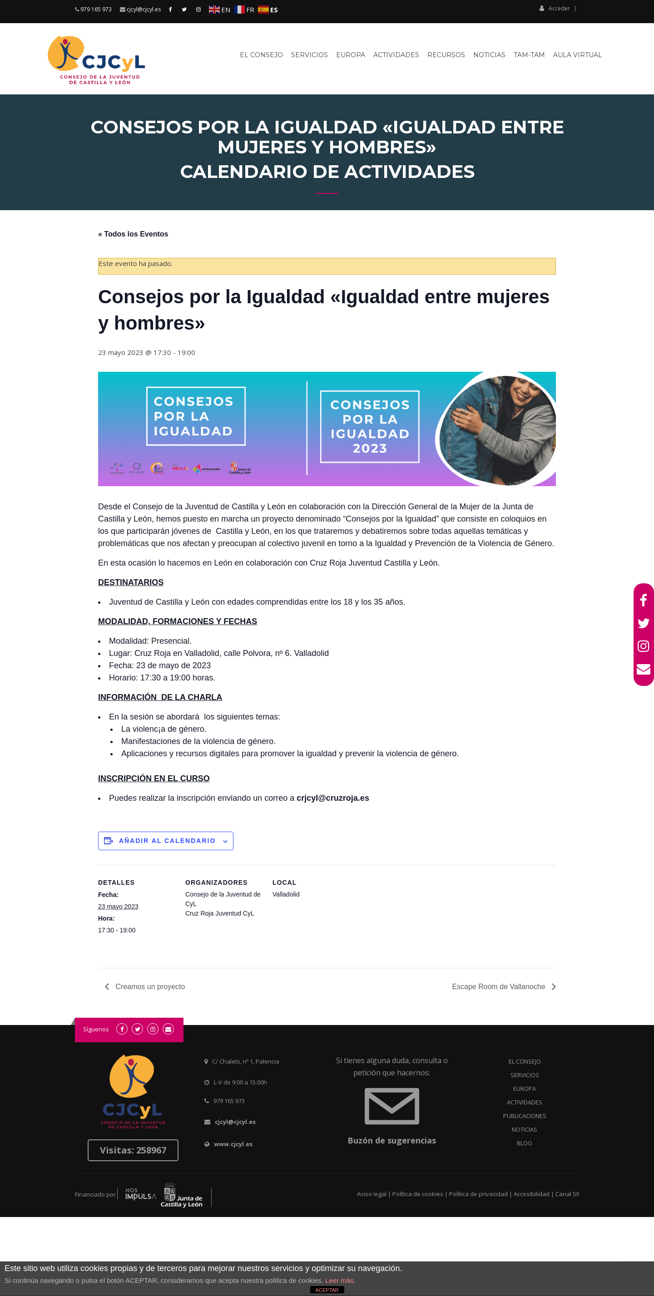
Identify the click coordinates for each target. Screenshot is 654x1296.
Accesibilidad (532, 1194)
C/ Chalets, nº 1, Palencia (245, 1061)
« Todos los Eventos (133, 234)
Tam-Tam (529, 55)
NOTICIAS (524, 1129)
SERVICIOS (524, 1075)
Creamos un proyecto (149, 986)
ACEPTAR (326, 1290)
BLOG (524, 1143)
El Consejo (261, 55)
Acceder (555, 8)
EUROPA (524, 1088)
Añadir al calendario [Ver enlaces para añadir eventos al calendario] (167, 840)
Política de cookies (417, 1194)
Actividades (396, 55)
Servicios (309, 55)
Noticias (489, 55)
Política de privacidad (478, 1194)
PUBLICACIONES (524, 1116)
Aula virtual (577, 55)
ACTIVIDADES (524, 1102)
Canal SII (567, 1194)
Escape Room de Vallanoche (499, 986)
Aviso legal (371, 1194)
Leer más (339, 1280)
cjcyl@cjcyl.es (144, 9)
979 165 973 (96, 9)
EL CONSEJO (525, 1061)
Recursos (446, 55)
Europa (350, 55)
